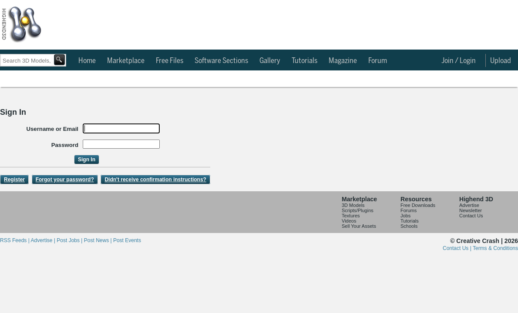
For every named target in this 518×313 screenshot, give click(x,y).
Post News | (98, 240)
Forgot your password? (65, 179)
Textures (351, 215)
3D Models (353, 205)
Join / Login (458, 60)
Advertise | (43, 240)
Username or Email (52, 129)
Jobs (405, 215)
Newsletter (470, 210)
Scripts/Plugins (357, 210)
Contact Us (471, 215)
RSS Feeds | (15, 240)
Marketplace (126, 60)
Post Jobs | (70, 240)
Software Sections (221, 60)
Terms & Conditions (495, 248)
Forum (377, 60)
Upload (500, 60)
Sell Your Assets (359, 226)
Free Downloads (417, 205)
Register (14, 179)
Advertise (469, 205)
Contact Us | (458, 248)
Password (64, 145)
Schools (408, 226)
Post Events (127, 240)
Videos (349, 220)
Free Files (169, 60)
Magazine (343, 60)
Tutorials (304, 60)
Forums (408, 210)
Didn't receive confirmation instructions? (155, 179)
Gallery (269, 60)
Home (87, 60)
